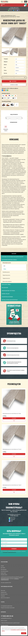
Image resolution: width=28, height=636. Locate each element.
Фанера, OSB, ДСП (14, 293)
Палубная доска (6, 272)
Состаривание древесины (6, 605)
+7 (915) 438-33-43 (14, 515)
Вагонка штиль (4, 594)
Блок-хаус (3, 590)
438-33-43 (14, 7)
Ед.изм (5, 73)
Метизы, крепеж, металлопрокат (14, 300)
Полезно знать (4, 574)
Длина (5, 64)
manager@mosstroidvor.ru (14, 8)
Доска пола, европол (7, 281)
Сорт (5, 67)
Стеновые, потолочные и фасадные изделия (14, 257)
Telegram (15, 10)
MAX (19, 10)
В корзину (14, 418)
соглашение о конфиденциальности (9, 552)
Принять (23, 633)
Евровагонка (3, 592)
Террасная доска (6, 278)
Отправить (14, 548)
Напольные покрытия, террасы (14, 260)
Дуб (4, 265)
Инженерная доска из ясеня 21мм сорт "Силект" (12, 485)
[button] (3, 52)
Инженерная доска (7, 262)
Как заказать (3, 569)
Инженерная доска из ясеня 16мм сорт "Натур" (12, 413)
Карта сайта (3, 573)
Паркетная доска (6, 275)
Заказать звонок (22, 2)
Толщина (6, 58)
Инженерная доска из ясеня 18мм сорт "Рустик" (12, 449)
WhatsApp (10, 10)
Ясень (5, 269)
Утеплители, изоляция (14, 297)
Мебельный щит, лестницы (14, 290)
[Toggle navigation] (25, 2)
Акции (2, 565)
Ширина (5, 61)
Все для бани (14, 287)
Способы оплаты (4, 571)
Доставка (3, 567)
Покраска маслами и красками (7, 607)
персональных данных (5, 578)
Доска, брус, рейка (14, 284)
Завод (5, 70)
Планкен (3, 595)
